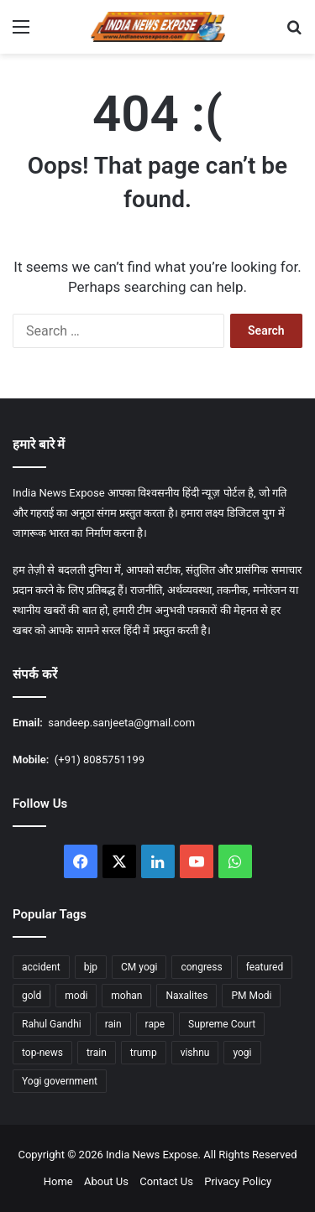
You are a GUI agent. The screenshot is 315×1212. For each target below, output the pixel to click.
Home (58, 1181)
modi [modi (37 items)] (76, 995)
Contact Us (166, 1181)
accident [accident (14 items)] (41, 967)
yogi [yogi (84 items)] (242, 1053)
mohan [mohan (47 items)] (126, 995)
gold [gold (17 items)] (31, 995)
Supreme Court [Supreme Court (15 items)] (221, 1024)
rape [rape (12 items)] (155, 1024)
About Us (106, 1181)
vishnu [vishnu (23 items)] (195, 1053)
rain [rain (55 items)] (113, 1024)
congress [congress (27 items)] (201, 967)
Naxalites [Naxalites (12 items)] (186, 995)
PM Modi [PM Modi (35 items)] (251, 995)
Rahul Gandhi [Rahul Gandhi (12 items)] (51, 1024)
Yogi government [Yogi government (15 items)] (59, 1081)
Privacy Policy (237, 1181)
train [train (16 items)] (97, 1053)
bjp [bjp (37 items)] (90, 967)
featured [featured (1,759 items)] (265, 967)
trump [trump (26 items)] (143, 1053)
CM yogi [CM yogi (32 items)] (139, 967)
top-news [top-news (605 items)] (42, 1053)
